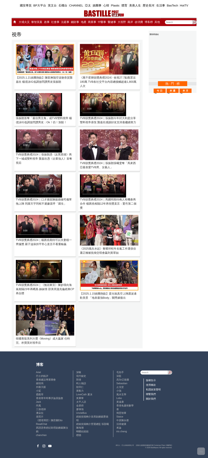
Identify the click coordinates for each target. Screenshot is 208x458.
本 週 (172, 90)
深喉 (78, 372)
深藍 (118, 376)
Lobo (119, 398)
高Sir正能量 (122, 379)
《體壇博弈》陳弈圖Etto (49, 420)
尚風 (38, 405)
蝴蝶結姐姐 (82, 431)
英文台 (52, 5)
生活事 (160, 5)
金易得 (80, 405)
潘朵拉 (39, 413)
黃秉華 (80, 398)
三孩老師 (41, 409)
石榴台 (63, 5)
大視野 (122, 22)
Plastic (115, 5)
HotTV (184, 5)
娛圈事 (97, 5)
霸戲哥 (39, 394)
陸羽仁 (80, 387)
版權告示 (151, 380)
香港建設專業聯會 (46, 379)
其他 (157, 22)
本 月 (185, 90)
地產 (83, 22)
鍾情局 (39, 383)
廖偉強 (80, 409)
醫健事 (112, 22)
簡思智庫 (121, 413)
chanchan (41, 435)
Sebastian (121, 383)
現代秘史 (81, 376)
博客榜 (149, 22)
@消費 (139, 22)
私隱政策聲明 (153, 389)
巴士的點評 (42, 376)
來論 (118, 427)
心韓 (106, 5)
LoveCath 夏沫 (84, 394)
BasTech (172, 5)
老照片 (39, 416)
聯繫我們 (151, 394)
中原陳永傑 (122, 420)
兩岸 (130, 22)
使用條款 (151, 385)
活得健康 (121, 424)
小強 (118, 390)
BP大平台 (39, 5)
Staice (119, 416)
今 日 (159, 90)
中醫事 (102, 22)
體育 (124, 5)
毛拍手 (120, 372)
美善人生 (135, 5)
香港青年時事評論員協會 (49, 398)
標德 (78, 435)
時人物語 (81, 383)
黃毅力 (80, 390)
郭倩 (78, 379)
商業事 (92, 22)
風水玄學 (121, 394)
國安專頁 (26, 5)
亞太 (88, 5)
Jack (38, 402)
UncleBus (81, 413)
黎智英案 (36, 22)
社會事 (55, 22)
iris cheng (121, 431)
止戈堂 (120, 387)
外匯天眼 (41, 387)
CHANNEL (76, 5)
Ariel (38, 372)
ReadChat (41, 424)
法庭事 (65, 22)
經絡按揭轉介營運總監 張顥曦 (92, 424)
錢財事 (75, 22)
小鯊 (38, 390)
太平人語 (81, 402)
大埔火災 (24, 22)
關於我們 (151, 398)
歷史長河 (148, 5)
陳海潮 (80, 427)
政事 (47, 22)
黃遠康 (120, 402)
